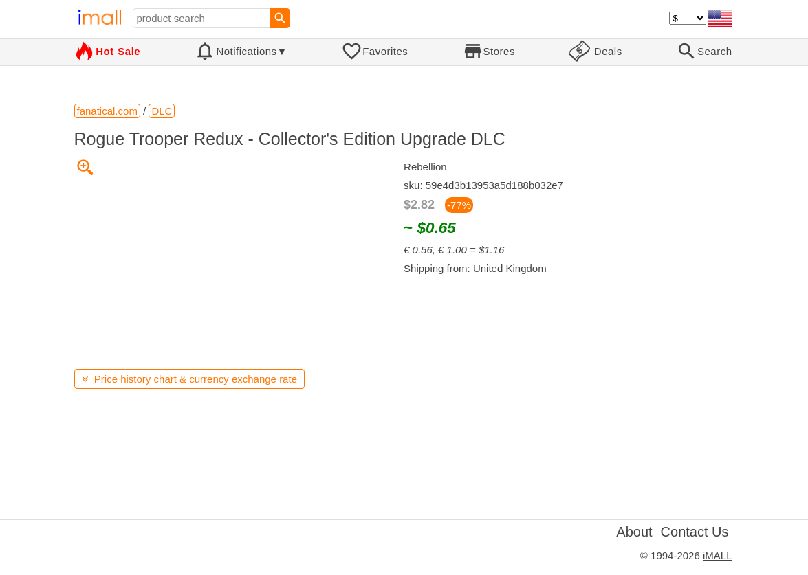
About (634, 531)
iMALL (717, 555)
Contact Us (695, 531)
